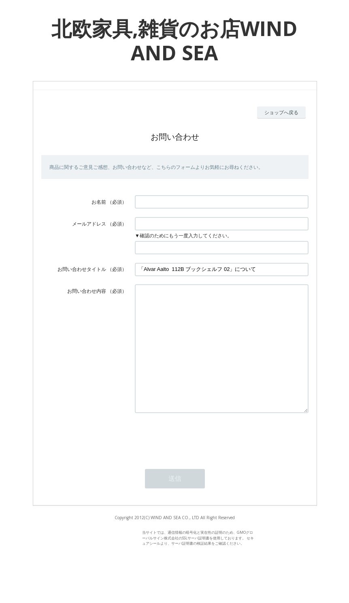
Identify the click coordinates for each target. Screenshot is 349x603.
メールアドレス (89, 223)
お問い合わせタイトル (81, 269)
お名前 (99, 201)
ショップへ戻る (281, 112)
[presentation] (196, 461)
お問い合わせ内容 (86, 291)
